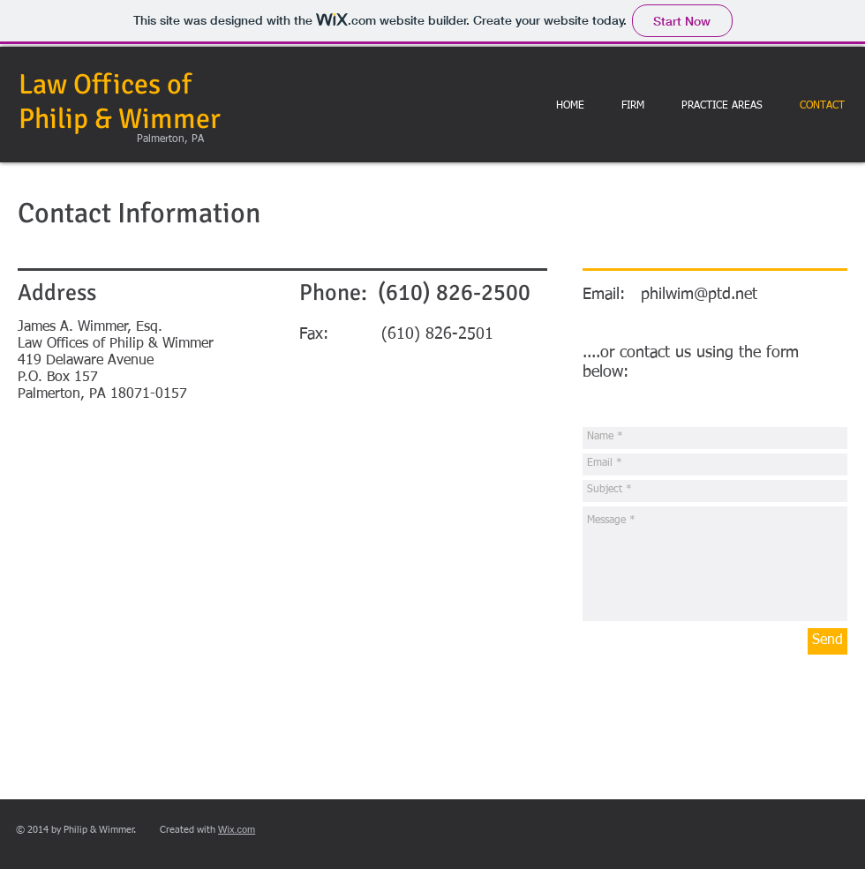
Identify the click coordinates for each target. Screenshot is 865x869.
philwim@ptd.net (699, 295)
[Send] (827, 641)
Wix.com (236, 829)
